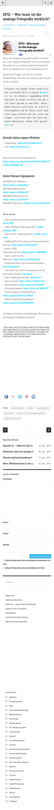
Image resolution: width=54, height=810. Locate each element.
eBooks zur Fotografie (15, 609)
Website (6, 545)
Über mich (10, 595)
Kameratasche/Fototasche (19, 749)
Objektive (12, 766)
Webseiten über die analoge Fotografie (22, 451)
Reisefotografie (15, 779)
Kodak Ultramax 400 (12, 418)
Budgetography (15, 723)
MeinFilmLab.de (11, 266)
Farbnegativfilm (43, 408)
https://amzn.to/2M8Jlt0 (31, 284)
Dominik (10, 24)
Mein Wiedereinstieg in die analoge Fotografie (26, 463)
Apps (11, 706)
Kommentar (7, 479)
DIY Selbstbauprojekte (17, 727)
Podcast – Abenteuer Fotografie (20, 604)
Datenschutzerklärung (16, 617)
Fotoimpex (26, 273)
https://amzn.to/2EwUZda (26, 259)
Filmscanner (9, 413)
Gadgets (12, 736)
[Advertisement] (27, 656)
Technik (12, 792)
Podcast (7, 28)
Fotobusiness (14, 732)
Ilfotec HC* (36, 277)
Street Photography (16, 784)
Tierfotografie (14, 797)
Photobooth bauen (16, 771)
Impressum (10, 613)
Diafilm (30, 408)
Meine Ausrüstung (13, 600)
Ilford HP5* (8, 223)
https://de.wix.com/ (19, 146)
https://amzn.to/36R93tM (33, 252)
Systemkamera (14, 788)
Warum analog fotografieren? (17, 457)
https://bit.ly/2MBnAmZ (30, 143)
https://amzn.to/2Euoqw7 (23, 244)
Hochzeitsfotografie (16, 740)
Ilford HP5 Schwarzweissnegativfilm (31, 413)
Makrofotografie (15, 758)
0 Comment (28, 36)
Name (6, 522)
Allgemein (22, 24)
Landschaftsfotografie (17, 753)
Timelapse (13, 801)
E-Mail (6, 533)
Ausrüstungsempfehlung (18, 710)
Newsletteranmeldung (16, 622)
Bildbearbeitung (15, 714)
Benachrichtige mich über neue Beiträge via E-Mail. (25, 568)
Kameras (12, 745)
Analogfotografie (36, 24)
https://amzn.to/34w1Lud (31, 281)
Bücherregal (13, 719)
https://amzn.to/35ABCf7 (35, 288)
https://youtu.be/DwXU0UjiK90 (18, 302)
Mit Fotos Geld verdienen (19, 762)
